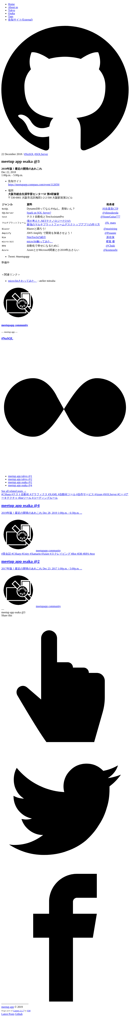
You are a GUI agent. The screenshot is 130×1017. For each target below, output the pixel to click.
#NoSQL (29, 154)
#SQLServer (41, 154)
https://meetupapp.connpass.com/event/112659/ (34, 184)
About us (13, 7)
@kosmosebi (110, 249)
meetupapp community (14, 325)
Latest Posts (7, 1014)
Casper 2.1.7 (18, 1011)
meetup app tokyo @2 (20, 479)
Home (11, 4)
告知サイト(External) (20, 19)
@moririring (110, 228)
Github (19, 1014)
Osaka (11, 13)
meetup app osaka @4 (20, 485)
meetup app (7, 1006)
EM (28, 1011)
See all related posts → (13, 491)
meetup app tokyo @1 (20, 476)
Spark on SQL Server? (39, 212)
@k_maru (110, 222)
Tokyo (11, 10)
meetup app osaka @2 (20, 482)
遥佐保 (110, 237)
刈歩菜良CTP (110, 208)
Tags (10, 16)
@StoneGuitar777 (110, 216)
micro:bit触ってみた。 (40, 241)
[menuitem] (68, 4)
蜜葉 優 (110, 241)
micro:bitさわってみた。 (22, 280)
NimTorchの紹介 (36, 237)
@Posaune (110, 232)
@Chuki (110, 245)
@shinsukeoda (110, 212)
